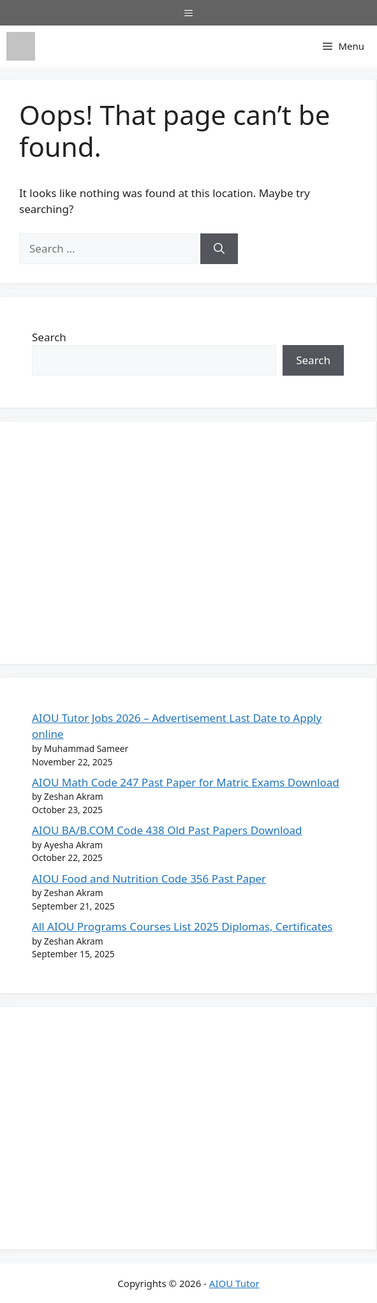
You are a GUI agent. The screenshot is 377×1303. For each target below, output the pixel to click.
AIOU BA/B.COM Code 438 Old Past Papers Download (167, 830)
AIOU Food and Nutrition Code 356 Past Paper (149, 878)
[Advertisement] (188, 542)
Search (49, 337)
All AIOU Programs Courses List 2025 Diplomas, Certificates (182, 926)
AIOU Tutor (234, 1283)
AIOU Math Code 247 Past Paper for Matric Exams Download (185, 782)
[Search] (219, 248)
